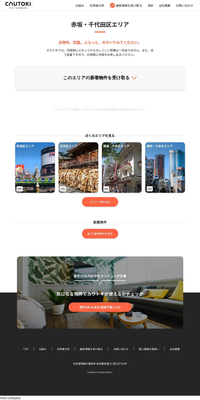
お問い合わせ (120, 349)
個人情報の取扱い (149, 349)
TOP (25, 349)
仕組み (42, 349)
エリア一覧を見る (100, 202)
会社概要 (175, 349)
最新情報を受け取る (91, 349)
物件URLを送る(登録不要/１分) (100, 307)
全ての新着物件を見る (100, 233)
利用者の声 (63, 349)
